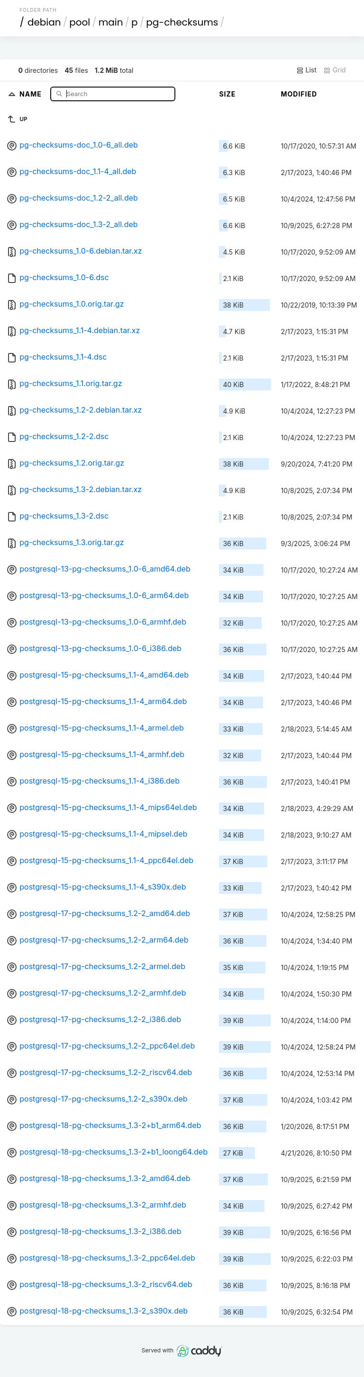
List (306, 70)
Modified (299, 94)
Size (227, 94)
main (111, 22)
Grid (334, 70)
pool (79, 22)
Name (31, 93)
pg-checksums (182, 22)
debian (44, 22)
